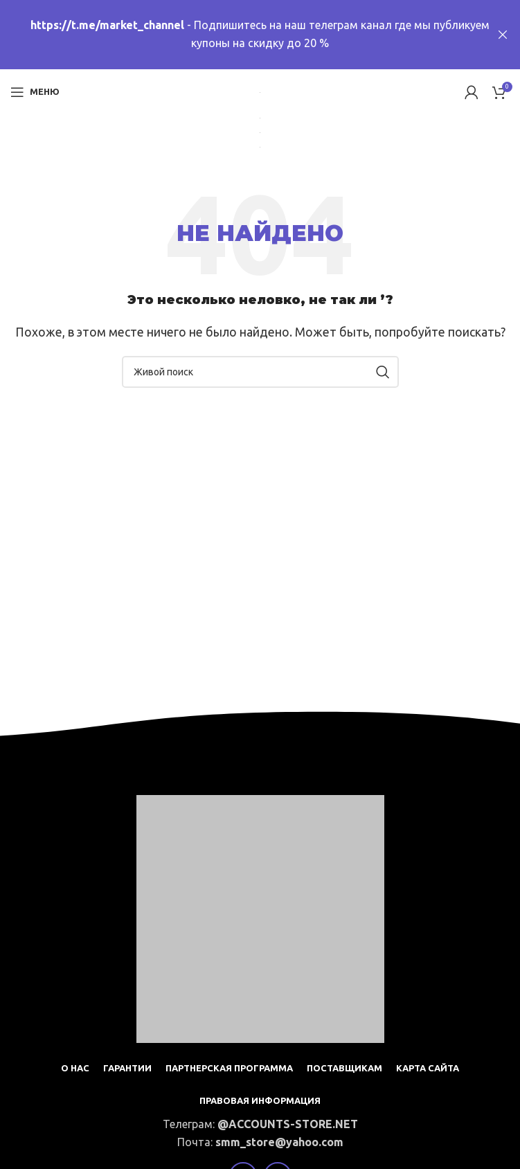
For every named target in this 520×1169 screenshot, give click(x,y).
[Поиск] (260, 372)
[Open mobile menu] (34, 92)
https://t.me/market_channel (107, 25)
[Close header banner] (502, 34)
